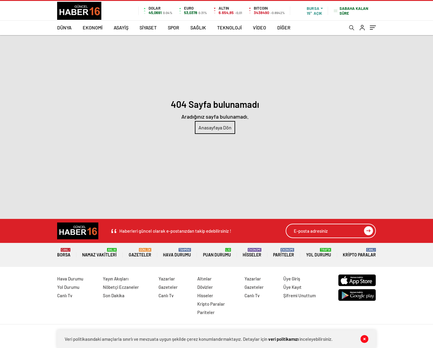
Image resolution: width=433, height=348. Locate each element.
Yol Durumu (318, 252)
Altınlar (204, 278)
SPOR (173, 27)
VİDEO (259, 27)
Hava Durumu (177, 252)
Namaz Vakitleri (99, 252)
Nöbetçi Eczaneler (121, 287)
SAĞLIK (198, 27)
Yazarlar (166, 278)
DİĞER (283, 27)
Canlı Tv (64, 295)
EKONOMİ (93, 27)
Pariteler (283, 252)
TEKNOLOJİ (229, 27)
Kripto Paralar (359, 252)
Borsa (63, 252)
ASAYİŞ (121, 27)
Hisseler (252, 252)
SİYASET (148, 27)
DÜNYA (64, 27)
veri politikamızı (283, 339)
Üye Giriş (291, 278)
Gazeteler (140, 252)
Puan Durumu (217, 252)
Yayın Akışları (115, 278)
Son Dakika (113, 295)
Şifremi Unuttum (299, 295)
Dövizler (205, 287)
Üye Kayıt (292, 287)
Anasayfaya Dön (215, 127)
